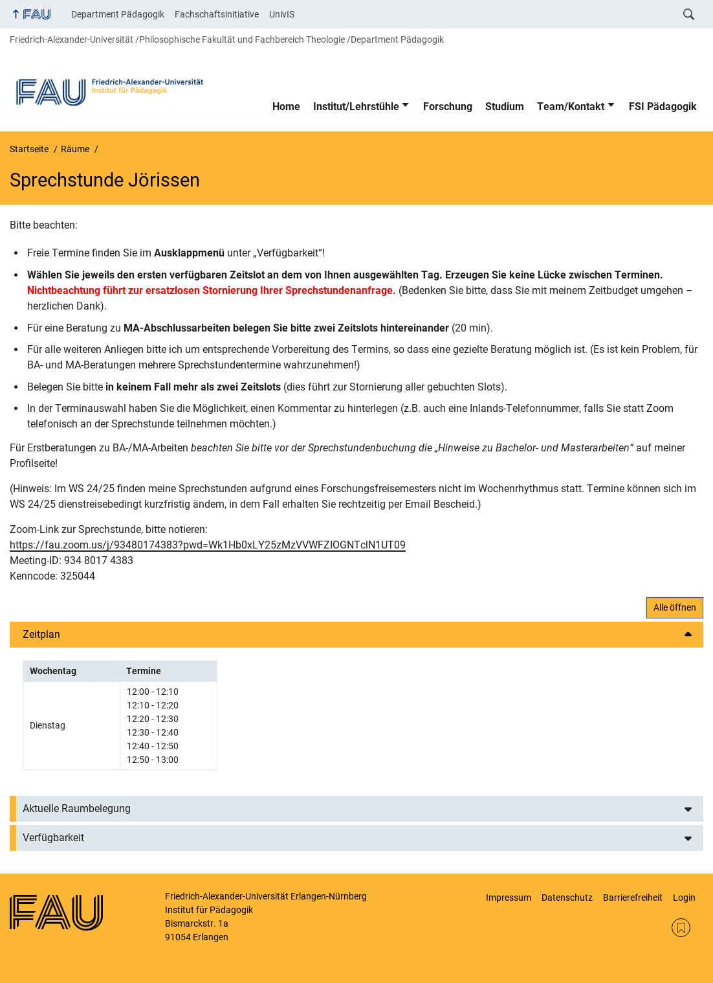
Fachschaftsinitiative (217, 14)
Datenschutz (567, 897)
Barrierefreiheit (633, 897)
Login (684, 897)
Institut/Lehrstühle (356, 106)
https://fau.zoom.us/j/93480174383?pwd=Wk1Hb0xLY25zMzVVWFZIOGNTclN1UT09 (208, 545)
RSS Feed (681, 927)
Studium (504, 106)
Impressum (508, 897)
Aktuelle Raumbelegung (77, 808)
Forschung (447, 106)
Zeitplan (41, 634)
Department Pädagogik (117, 14)
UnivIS (281, 14)
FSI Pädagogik (663, 106)
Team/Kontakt (570, 106)
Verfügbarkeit (53, 837)
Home (286, 106)
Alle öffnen (674, 607)
